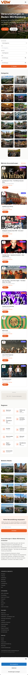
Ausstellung (3, 595)
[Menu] (25, 2)
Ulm (2, 587)
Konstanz (7, 307)
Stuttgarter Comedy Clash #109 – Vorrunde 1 (12, 230)
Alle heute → (24, 163)
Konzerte (22, 167)
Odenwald (3, 626)
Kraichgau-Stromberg (6, 618)
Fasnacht (3, 599)
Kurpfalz (3, 620)
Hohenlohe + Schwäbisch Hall (7, 616)
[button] (26, 659)
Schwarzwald (4, 632)
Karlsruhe (7, 332)
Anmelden (14, 530)
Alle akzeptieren (14, 664)
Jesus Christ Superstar (7, 354)
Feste (23, 293)
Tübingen (3, 585)
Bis (2, 60)
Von (2, 55)
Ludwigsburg (4, 583)
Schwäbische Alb (5, 630)
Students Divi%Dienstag (8, 306)
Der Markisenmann (6, 379)
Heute (5, 29)
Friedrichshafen (10, 183)
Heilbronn (7, 356)
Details (5, 187)
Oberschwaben (4, 624)
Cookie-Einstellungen (6, 647)
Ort (2, 45)
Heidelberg (3, 577)
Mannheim (3, 581)
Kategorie (3, 40)
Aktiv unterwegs (4, 593)
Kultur (23, 193)
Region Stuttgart (5, 628)
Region (2, 50)
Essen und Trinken (5, 597)
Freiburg (7, 207)
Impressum (3, 641)
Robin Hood (5, 330)
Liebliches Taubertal (5, 622)
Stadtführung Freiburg (7, 206)
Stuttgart (7, 232)
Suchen (14, 66)
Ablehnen (14, 668)
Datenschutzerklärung (6, 643)
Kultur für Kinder (4, 606)
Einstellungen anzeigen (14, 671)
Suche (13, 29)
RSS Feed (3, 645)
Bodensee (3, 612)
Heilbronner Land (5, 614)
